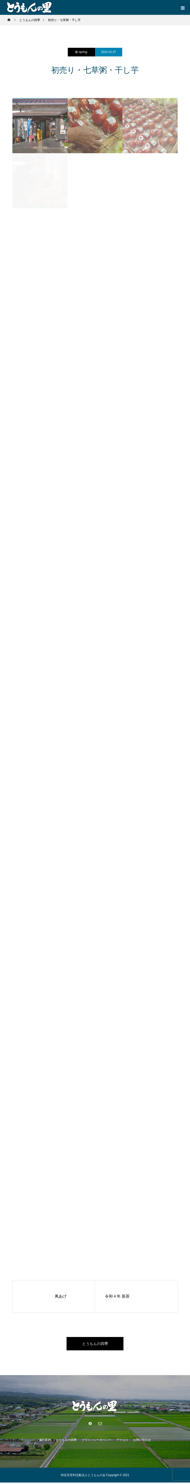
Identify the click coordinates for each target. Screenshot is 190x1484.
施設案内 (45, 1441)
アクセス (122, 1441)
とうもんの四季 (95, 1344)
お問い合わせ (142, 1441)
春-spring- (81, 52)
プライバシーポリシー (96, 1441)
